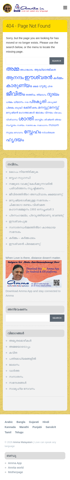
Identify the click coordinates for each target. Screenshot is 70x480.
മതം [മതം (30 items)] (34, 107)
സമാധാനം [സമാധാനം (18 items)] (42, 125)
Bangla (21, 421)
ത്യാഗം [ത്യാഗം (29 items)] (41, 94)
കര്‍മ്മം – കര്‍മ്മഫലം (22, 237)
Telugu (19, 432)
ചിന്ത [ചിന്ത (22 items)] (49, 86)
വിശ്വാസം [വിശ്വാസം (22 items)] (12, 119)
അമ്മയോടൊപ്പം (19, 346)
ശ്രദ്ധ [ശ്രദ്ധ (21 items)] (58, 119)
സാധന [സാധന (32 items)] (54, 125)
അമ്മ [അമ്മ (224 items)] (12, 69)
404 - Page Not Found (28, 26)
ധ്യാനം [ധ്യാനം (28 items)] (19, 102)
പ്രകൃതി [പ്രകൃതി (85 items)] (37, 101)
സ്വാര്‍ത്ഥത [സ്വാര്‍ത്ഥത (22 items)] (48, 132)
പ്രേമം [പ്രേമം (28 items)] (10, 107)
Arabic (9, 421)
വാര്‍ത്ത (14, 370)
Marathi (24, 427)
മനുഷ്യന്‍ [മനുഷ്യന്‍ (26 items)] (12, 112)
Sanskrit (51, 427)
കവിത (13, 352)
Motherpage (15, 472)
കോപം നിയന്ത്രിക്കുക (23, 171)
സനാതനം (16, 376)
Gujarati (34, 421)
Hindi (46, 421)
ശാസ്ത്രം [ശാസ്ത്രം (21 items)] (39, 119)
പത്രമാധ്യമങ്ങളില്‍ (22, 358)
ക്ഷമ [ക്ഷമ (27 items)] (35, 86)
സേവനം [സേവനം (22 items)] (18, 132)
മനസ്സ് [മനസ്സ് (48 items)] (54, 107)
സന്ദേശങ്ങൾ (17, 382)
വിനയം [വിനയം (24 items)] (49, 112)
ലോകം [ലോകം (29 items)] (39, 112)
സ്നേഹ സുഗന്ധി (19, 177)
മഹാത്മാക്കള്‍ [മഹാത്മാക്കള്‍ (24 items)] (27, 112)
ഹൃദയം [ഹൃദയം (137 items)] (15, 139)
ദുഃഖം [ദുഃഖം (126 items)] (53, 94)
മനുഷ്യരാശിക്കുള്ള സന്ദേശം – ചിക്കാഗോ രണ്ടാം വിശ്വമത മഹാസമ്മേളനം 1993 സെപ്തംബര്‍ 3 (31, 205)
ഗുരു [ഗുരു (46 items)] (42, 86)
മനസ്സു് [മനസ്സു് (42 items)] (43, 107)
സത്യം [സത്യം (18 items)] (21, 125)
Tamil (8, 432)
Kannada (10, 427)
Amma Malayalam (22, 442)
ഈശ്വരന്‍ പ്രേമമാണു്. (25, 243)
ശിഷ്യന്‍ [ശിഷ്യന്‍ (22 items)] (49, 119)
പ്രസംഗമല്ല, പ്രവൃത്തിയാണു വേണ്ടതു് (36, 215)
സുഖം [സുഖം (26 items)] (9, 132)
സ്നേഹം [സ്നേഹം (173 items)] (32, 131)
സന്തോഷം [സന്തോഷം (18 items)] (31, 125)
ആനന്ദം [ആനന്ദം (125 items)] (15, 77)
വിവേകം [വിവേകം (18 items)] (58, 113)
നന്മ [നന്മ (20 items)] (26, 102)
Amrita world (16, 467)
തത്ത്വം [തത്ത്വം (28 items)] (30, 94)
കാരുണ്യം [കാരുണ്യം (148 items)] (19, 85)
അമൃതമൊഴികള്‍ (20, 340)
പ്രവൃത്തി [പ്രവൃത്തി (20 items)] (52, 102)
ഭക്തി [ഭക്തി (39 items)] (27, 107)
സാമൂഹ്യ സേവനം (22, 388)
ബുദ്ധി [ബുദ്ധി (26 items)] (18, 107)
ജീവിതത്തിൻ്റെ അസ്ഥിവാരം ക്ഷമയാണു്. (36, 194)
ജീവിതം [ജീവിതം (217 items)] (15, 94)
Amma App (15, 463)
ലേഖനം (14, 364)
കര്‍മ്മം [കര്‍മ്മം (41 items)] (58, 78)
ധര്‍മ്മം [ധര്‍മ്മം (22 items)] (9, 102)
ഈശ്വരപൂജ (18, 221)
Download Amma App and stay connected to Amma (34, 291)
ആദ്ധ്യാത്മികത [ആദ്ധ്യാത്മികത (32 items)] (45, 69)
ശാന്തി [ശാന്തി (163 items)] (26, 119)
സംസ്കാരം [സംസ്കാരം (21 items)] (11, 125)
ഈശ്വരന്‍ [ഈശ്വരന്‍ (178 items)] (38, 77)
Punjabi (37, 427)
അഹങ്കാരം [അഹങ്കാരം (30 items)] (26, 69)
